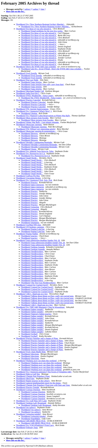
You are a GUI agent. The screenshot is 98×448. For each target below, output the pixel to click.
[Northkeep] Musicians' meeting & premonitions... (36, 131)
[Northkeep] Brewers (29, 133)
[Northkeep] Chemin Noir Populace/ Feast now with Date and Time (43, 385)
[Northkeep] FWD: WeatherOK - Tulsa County (35, 96)
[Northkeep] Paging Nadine (27, 234)
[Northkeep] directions (30, 354)
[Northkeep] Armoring (30, 207)
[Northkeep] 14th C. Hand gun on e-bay (32, 294)
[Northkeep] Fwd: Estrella (26, 73)
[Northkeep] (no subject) (26, 407)
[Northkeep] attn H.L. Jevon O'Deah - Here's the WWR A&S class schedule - (52, 69)
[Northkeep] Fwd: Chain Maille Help (31, 352)
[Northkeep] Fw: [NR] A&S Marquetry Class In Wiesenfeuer (40, 307)
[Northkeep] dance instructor (32, 185)
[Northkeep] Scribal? (29, 334)
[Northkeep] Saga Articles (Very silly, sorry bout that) (42, 84)
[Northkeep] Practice (29, 182)
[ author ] (35, 9)
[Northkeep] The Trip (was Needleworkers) (38, 283)
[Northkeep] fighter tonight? (32, 309)
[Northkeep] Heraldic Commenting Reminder (34, 142)
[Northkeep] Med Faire (25, 378)
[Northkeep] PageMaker (31, 419)
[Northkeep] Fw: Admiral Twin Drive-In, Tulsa (35, 151)
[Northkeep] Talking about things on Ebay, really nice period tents (47, 296)
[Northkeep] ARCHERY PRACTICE (31, 421)
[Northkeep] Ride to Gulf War (28, 374)
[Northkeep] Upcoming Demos (28, 178)
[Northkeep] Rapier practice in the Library (33, 381)
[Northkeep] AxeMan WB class (29, 225)
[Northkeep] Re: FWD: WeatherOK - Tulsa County (41, 98)
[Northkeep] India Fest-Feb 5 (28, 93)
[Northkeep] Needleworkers (32, 251)
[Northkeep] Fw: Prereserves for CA (30, 153)
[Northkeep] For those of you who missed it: (34, 29)
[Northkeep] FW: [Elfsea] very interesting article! (36, 129)
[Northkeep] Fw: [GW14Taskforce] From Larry (35, 425)
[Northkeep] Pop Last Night (27, 80)
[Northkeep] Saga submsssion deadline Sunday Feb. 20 (38, 240)
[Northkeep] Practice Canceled (28, 100)
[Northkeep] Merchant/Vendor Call (30, 91)
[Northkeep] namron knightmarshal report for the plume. (39, 383)
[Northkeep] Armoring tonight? (28, 414)
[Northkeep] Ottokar (29, 113)
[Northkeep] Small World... (27, 158)
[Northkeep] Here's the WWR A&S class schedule (36, 67)
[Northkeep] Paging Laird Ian (33, 229)
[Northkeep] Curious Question (28, 390)
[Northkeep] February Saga (27, 427)
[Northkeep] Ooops (29, 149)
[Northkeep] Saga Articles (31, 82)
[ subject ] (27, 9)
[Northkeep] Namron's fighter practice (36, 314)
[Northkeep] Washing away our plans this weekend (36, 361)
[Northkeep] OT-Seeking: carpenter (30, 227)
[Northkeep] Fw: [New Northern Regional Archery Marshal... (40, 24)
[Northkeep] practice (29, 236)
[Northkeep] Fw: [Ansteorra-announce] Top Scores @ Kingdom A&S (44, 372)
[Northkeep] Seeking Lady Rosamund (31, 403)
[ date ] (42, 9)
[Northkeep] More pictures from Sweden (32, 118)
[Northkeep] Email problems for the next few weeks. (42, 31)
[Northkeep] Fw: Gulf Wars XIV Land (31, 401)
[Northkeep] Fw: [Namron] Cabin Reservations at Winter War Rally (43, 116)
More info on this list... (15, 11)
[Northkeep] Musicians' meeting (29, 125)
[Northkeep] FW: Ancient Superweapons (32, 109)
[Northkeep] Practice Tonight (28, 387)
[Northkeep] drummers (30, 223)
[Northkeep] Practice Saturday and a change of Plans (37, 338)
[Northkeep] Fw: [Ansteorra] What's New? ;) (34, 111)
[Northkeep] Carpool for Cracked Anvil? (32, 285)
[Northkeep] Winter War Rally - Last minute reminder (37, 122)
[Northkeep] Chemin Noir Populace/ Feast (33, 376)
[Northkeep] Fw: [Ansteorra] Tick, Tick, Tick (34, 180)
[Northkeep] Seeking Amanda (33, 247)
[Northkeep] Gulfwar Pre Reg (28, 176)
